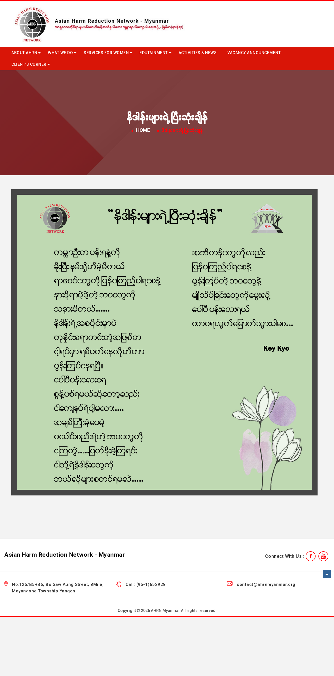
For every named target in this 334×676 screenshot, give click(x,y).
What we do (60, 52)
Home (143, 130)
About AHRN (24, 52)
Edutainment (153, 52)
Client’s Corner (28, 64)
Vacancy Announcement (254, 52)
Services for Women (106, 52)
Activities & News (198, 52)
